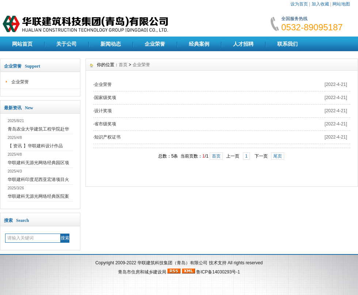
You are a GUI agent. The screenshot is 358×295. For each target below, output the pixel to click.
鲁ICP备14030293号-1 (218, 272)
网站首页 (22, 44)
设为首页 (299, 4)
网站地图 (341, 4)
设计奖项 (103, 110)
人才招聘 (243, 44)
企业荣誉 (155, 44)
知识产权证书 (107, 137)
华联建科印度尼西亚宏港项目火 (38, 179)
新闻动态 (110, 44)
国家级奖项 (105, 97)
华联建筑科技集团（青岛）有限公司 (172, 262)
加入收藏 (320, 4)
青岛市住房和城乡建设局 (142, 272)
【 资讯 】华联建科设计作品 (35, 145)
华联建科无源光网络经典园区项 (38, 162)
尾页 (277, 156)
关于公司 (66, 44)
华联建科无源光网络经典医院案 (38, 196)
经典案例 (199, 44)
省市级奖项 (105, 123)
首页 (123, 64)
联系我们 (287, 44)
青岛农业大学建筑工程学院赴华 (38, 129)
